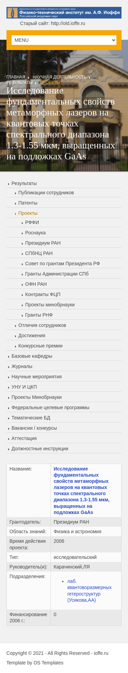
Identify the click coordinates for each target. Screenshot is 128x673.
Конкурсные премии (40, 345)
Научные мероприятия (37, 376)
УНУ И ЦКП (24, 387)
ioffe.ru (101, 653)
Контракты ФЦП (42, 294)
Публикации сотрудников (46, 192)
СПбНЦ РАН (39, 253)
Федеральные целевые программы (50, 407)
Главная (15, 77)
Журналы (22, 366)
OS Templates (48, 662)
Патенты (28, 203)
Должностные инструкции (40, 448)
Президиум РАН (43, 243)
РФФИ (32, 222)
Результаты (19, 82)
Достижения (31, 335)
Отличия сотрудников (42, 325)
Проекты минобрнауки (50, 304)
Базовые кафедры (32, 356)
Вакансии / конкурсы (34, 428)
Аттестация (24, 438)
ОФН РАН (36, 284)
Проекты (50, 82)
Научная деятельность (60, 77)
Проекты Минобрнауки (37, 397)
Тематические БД (31, 417)
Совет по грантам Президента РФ (62, 263)
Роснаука (35, 232)
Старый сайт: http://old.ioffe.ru (52, 23)
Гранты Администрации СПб (57, 274)
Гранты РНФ (39, 315)
